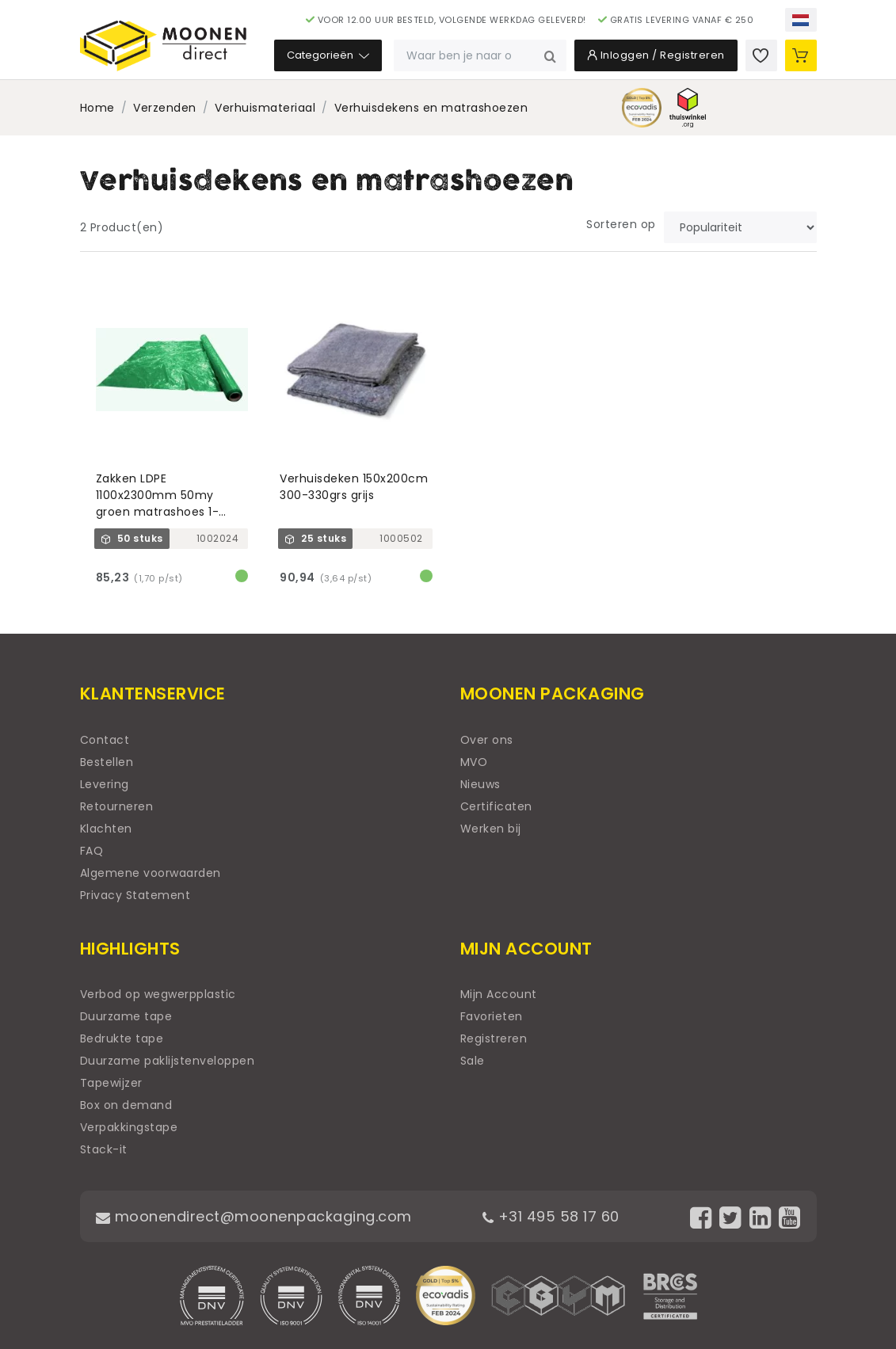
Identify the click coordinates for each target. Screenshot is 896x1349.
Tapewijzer (111, 1083)
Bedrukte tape (122, 1038)
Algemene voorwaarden (150, 873)
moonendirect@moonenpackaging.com (254, 1216)
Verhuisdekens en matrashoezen (431, 108)
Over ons (486, 740)
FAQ (92, 851)
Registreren (494, 1038)
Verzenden (164, 108)
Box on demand (126, 1105)
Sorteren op (621, 224)
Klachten (106, 828)
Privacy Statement (135, 895)
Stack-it (104, 1149)
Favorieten (491, 1016)
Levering (104, 784)
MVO (474, 762)
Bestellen (107, 762)
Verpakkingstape (129, 1127)
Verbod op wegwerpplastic (158, 994)
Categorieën (328, 55)
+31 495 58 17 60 (551, 1216)
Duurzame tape (126, 1016)
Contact (105, 740)
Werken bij (490, 828)
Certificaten (496, 806)
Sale (472, 1061)
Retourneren (117, 806)
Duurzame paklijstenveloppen (167, 1061)
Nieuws (480, 784)
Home (97, 108)
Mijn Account (498, 994)
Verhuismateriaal (265, 108)
